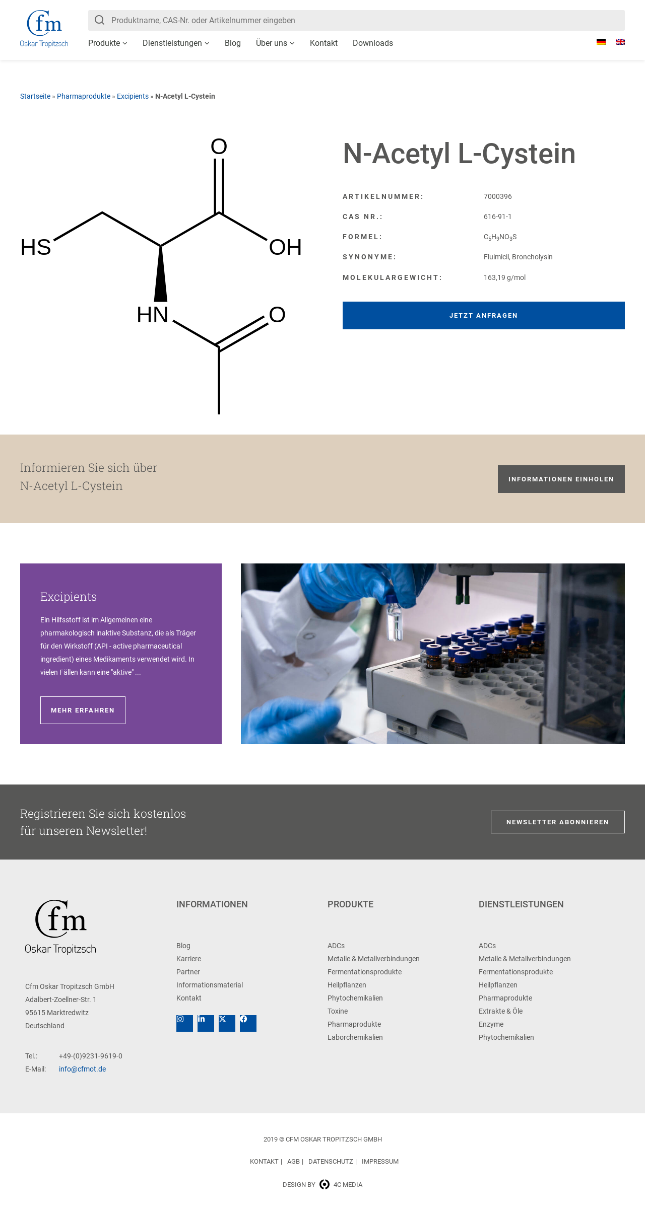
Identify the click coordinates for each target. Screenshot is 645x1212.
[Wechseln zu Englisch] (615, 42)
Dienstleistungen (172, 43)
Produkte (104, 43)
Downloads (373, 43)
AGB (293, 1161)
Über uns (271, 43)
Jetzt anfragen (483, 315)
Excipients (133, 96)
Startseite (35, 96)
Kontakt (324, 43)
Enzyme (491, 1024)
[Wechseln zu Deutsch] (596, 42)
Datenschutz (330, 1161)
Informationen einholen (561, 479)
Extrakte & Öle (501, 1011)
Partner (188, 972)
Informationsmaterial (209, 985)
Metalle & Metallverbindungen (374, 959)
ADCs (336, 946)
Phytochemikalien (355, 998)
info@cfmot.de (82, 1069)
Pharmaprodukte (83, 96)
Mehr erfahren (83, 710)
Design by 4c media (322, 1184)
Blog (233, 43)
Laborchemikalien (355, 1037)
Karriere (188, 959)
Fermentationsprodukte (365, 972)
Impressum (380, 1161)
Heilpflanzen (347, 985)
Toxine (338, 1011)
